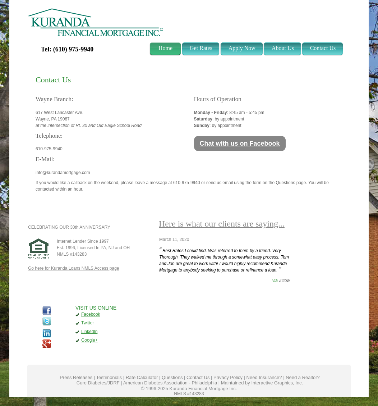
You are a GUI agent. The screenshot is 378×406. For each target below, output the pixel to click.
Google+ (89, 340)
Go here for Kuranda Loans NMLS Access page (73, 268)
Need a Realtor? (303, 377)
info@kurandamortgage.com (63, 172)
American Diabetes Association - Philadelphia (170, 383)
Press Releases (76, 377)
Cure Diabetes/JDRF (98, 383)
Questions (172, 377)
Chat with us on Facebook (240, 143)
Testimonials (109, 377)
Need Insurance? (264, 377)
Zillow (284, 280)
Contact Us (197, 377)
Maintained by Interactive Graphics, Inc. (262, 383)
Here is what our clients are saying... (222, 223)
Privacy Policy (228, 377)
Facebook (90, 314)
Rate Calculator (142, 377)
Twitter (87, 322)
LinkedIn (89, 331)
